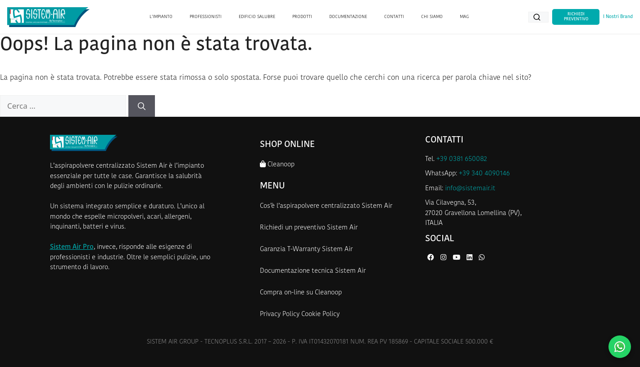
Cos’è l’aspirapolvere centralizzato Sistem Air (326, 206)
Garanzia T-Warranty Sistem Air (306, 249)
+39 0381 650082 (461, 159)
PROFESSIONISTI (206, 16)
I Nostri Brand (618, 16)
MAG (464, 16)
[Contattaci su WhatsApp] (619, 346)
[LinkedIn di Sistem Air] (470, 258)
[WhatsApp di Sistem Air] (482, 258)
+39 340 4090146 (484, 173)
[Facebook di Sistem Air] (431, 258)
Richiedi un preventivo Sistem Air (309, 228)
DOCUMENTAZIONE (348, 16)
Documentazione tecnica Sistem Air (313, 271)
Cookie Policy (320, 314)
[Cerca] (141, 106)
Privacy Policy (280, 314)
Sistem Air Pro (72, 247)
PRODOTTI (302, 16)
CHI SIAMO (432, 16)
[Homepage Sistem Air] (48, 17)
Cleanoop (277, 164)
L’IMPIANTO (161, 16)
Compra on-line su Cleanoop (301, 292)
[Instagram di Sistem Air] (444, 258)
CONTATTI (394, 16)
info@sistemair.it (470, 188)
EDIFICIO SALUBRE (257, 16)
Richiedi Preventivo (576, 16)
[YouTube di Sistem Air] (457, 258)
